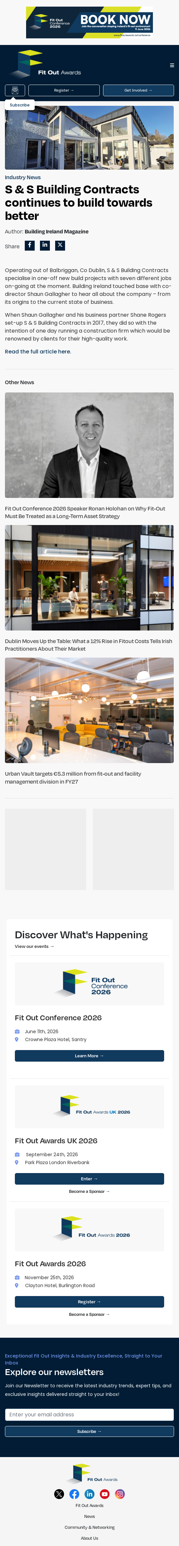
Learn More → (89, 1055)
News (89, 1516)
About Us (89, 1538)
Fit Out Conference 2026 (58, 1017)
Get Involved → (139, 90)
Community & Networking (90, 1527)
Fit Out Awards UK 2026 (56, 1140)
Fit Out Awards (89, 1505)
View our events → (34, 946)
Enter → (89, 1178)
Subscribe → (89, 1431)
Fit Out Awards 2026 (50, 1263)
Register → (64, 90)
